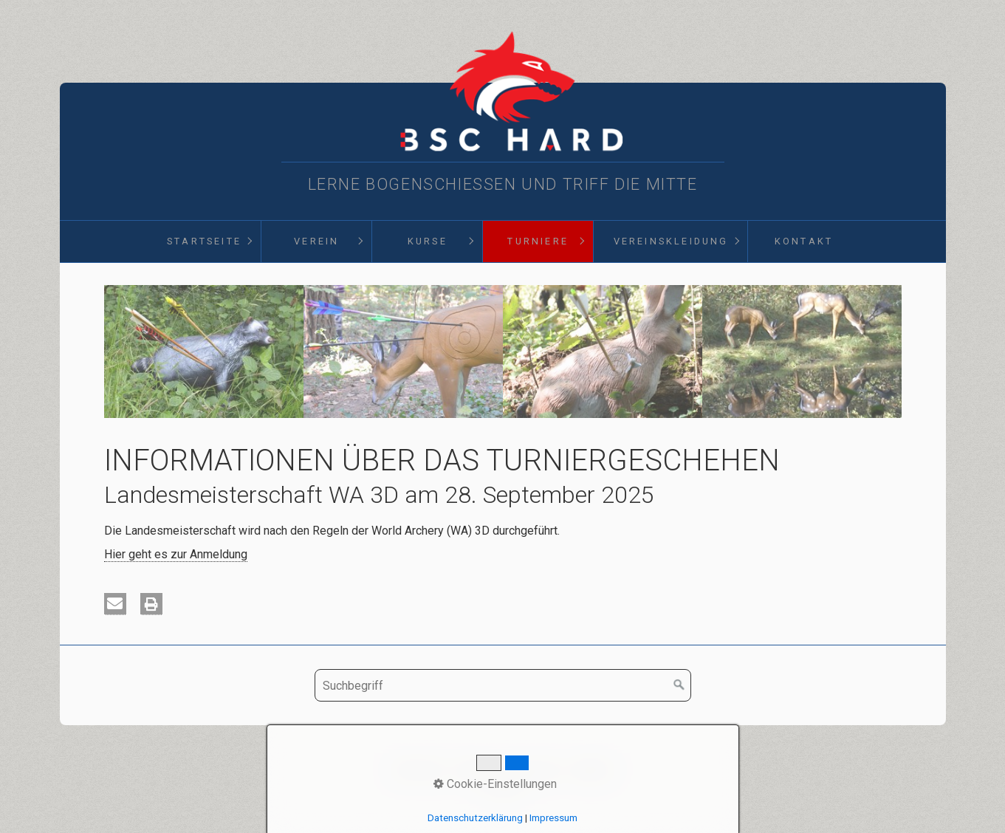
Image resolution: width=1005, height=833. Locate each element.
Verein (316, 241)
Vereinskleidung (671, 241)
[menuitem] (204, 241)
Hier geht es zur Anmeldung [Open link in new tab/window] (175, 554)
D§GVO (593, 769)
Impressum (533, 769)
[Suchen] (679, 685)
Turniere (538, 241)
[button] (115, 604)
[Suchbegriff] (503, 685)
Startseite (204, 241)
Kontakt (804, 241)
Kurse (427, 241)
